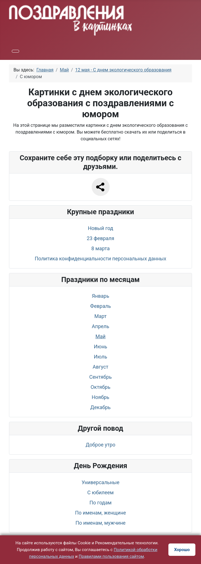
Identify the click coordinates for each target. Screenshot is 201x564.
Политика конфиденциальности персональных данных (100, 258)
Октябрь (100, 387)
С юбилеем (100, 492)
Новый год (100, 228)
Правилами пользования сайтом (111, 556)
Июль (100, 357)
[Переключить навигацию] (15, 51)
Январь (100, 296)
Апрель (100, 326)
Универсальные (100, 482)
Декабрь (100, 407)
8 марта (100, 248)
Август (100, 367)
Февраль (100, 306)
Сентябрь (100, 377)
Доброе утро (101, 445)
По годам (100, 503)
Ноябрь (100, 397)
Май (101, 336)
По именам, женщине (100, 513)
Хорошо (182, 549)
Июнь (100, 346)
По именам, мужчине (100, 523)
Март (100, 316)
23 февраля (100, 238)
